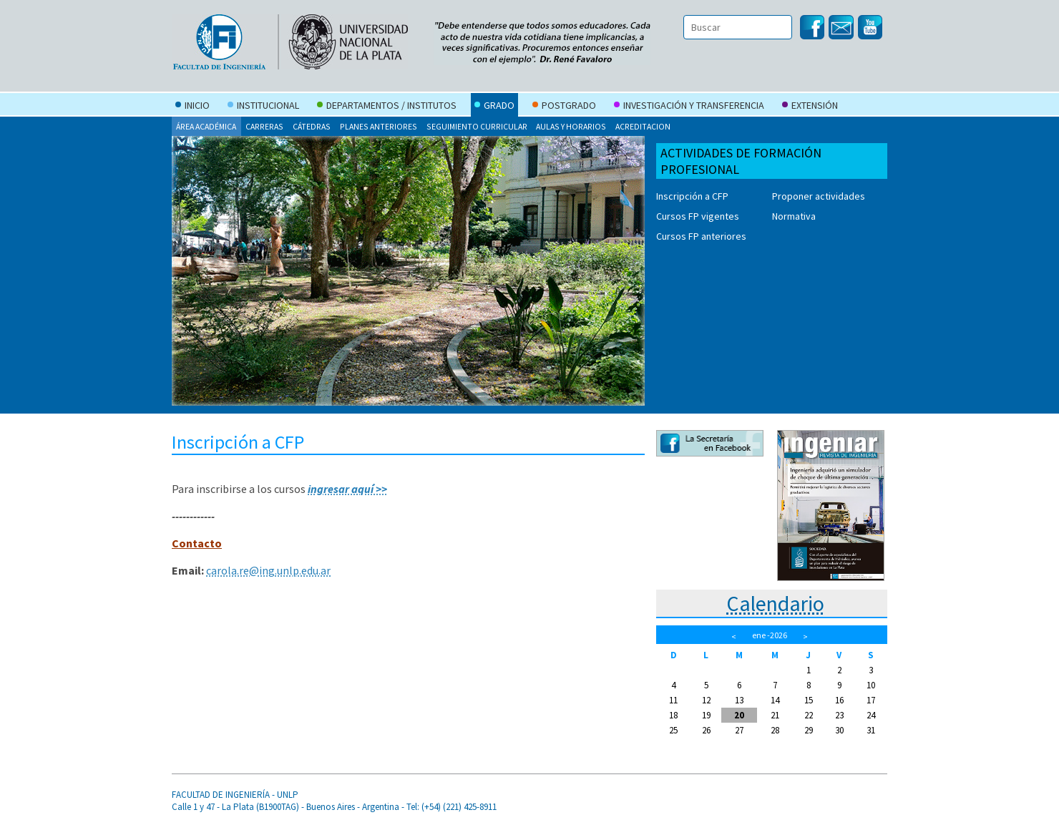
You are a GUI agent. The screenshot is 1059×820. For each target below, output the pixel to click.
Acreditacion (642, 126)
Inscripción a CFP (692, 196)
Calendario (775, 603)
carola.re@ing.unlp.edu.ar (268, 570)
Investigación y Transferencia (689, 106)
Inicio (192, 106)
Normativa (794, 216)
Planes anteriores (378, 126)
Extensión (810, 106)
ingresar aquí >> (347, 489)
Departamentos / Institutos (387, 106)
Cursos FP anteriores (701, 236)
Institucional (263, 106)
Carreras (264, 126)
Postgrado (564, 106)
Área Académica (206, 126)
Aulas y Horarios (571, 126)
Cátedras (312, 126)
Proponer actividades (818, 196)
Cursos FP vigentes (697, 216)
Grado (494, 106)
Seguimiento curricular (476, 126)
